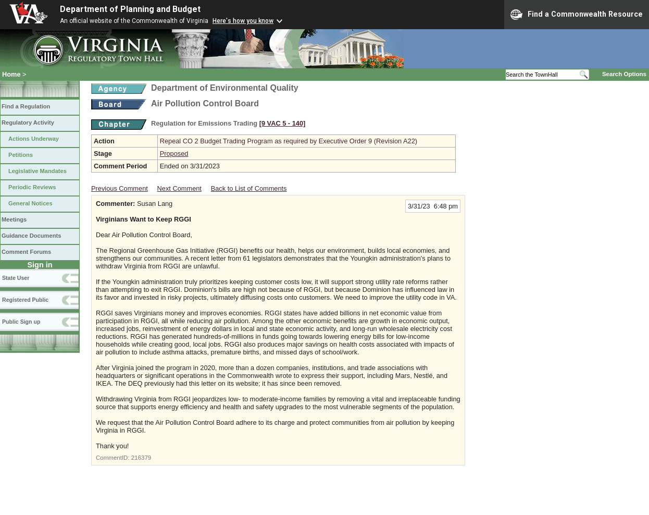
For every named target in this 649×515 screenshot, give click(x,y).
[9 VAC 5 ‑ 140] (282, 123)
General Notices (30, 203)
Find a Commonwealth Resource (576, 14)
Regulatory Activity (28, 122)
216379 (141, 458)
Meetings (14, 219)
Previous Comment (119, 188)
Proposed (174, 153)
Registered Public (25, 300)
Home (11, 74)
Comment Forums (26, 252)
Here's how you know (243, 20)
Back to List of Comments (249, 188)
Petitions (20, 155)
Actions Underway (33, 139)
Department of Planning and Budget (130, 9)
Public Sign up (21, 321)
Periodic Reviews (32, 187)
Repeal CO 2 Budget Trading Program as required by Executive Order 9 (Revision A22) (288, 141)
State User (15, 278)
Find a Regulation (26, 106)
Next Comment (179, 188)
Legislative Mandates (37, 171)
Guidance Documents (31, 235)
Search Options (624, 74)
